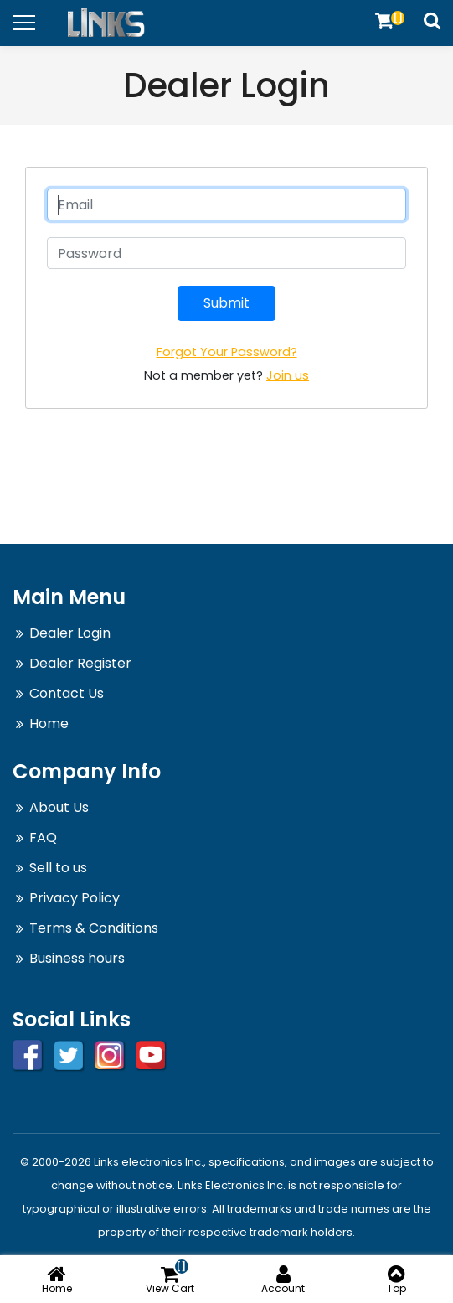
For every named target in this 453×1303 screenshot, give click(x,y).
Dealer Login (70, 633)
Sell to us (58, 867)
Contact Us (66, 693)
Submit (226, 303)
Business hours (77, 958)
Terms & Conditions (93, 928)
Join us (287, 375)
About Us (59, 807)
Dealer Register (80, 663)
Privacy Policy (74, 897)
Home (49, 723)
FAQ (43, 837)
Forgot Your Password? (227, 352)
